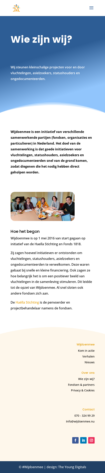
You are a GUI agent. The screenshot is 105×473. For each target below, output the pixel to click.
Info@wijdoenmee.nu (80, 421)
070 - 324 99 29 (84, 415)
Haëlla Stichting (27, 302)
